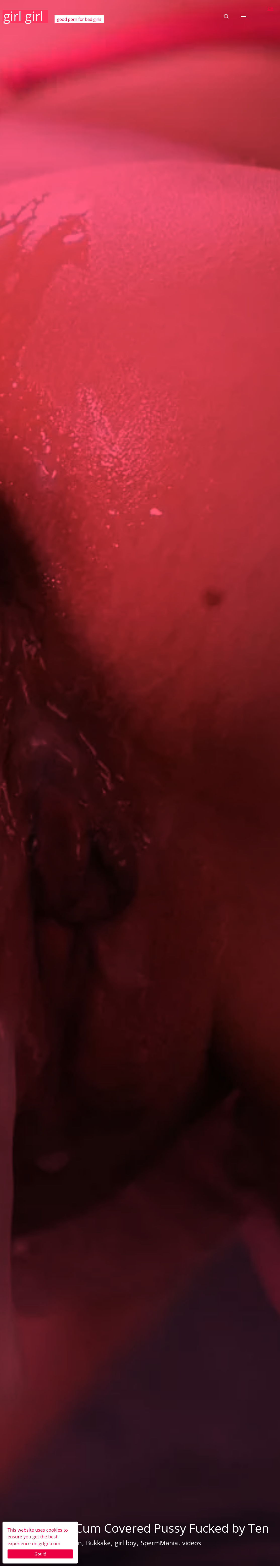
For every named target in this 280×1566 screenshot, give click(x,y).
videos (191, 1542)
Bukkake (98, 1542)
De (270, 8)
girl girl (23, 16)
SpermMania (159, 1542)
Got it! (40, 1554)
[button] (226, 16)
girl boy (125, 1542)
